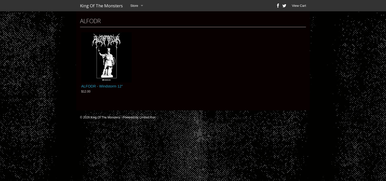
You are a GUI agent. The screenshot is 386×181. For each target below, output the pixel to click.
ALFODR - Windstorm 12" (102, 86)
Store (134, 6)
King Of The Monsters (101, 6)
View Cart (299, 6)
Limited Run (147, 117)
